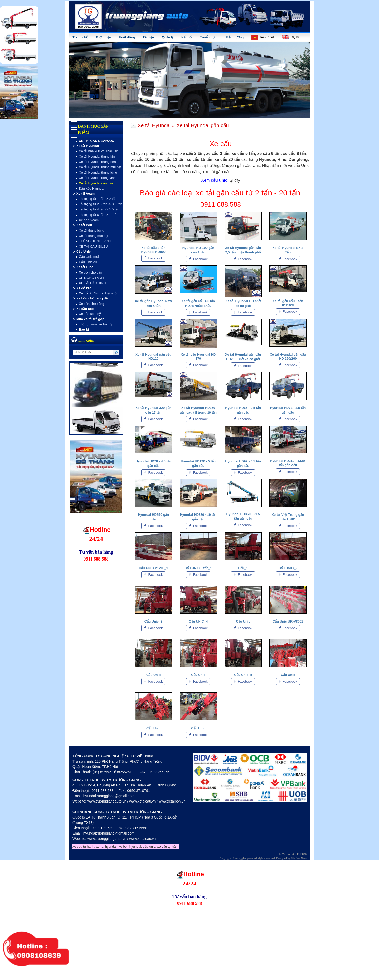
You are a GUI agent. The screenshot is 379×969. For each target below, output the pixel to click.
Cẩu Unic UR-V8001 (288, 621)
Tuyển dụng (209, 37)
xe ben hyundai (130, 847)
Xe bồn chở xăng (91, 304)
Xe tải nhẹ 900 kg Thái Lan (98, 151)
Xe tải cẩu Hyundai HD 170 (198, 356)
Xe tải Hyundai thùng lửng (98, 172)
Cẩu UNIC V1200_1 (153, 568)
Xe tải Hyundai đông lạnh (97, 178)
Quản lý (168, 37)
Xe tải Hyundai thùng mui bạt (100, 167)
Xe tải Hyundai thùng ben (97, 162)
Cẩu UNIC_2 (288, 568)
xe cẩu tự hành (168, 847)
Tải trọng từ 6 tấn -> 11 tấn (98, 215)
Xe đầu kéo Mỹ (90, 314)
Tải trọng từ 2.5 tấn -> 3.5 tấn (100, 204)
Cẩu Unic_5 (243, 675)
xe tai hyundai (106, 847)
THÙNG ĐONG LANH (95, 241)
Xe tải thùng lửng (91, 230)
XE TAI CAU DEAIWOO (96, 141)
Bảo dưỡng (235, 37)
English (291, 37)
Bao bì (84, 329)
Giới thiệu (103, 37)
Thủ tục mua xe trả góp (96, 324)
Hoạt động (127, 37)
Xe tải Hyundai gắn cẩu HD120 (153, 356)
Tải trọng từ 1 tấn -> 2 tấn (97, 199)
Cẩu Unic (243, 621)
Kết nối (187, 37)
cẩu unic (149, 847)
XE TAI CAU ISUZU (93, 246)
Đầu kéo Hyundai (91, 188)
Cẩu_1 (243, 568)
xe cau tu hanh (83, 847)
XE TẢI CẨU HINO (92, 283)
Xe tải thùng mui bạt (93, 236)
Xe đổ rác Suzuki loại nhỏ (98, 293)
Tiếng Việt (262, 37)
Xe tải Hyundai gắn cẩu (96, 183)
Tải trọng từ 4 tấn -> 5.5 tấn (99, 209)
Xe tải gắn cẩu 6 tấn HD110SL (288, 303)
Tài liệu (148, 37)
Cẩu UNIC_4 (198, 621)
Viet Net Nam (299, 858)
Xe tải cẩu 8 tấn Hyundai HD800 (153, 250)
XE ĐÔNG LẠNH (91, 278)
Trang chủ (80, 37)
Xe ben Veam (89, 220)
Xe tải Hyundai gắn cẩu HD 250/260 (288, 356)
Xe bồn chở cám (91, 272)
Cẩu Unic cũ (88, 262)
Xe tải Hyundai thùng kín (97, 156)
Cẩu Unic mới (89, 257)
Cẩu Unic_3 (153, 621)
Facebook (153, 258)
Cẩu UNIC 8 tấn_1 (198, 568)
